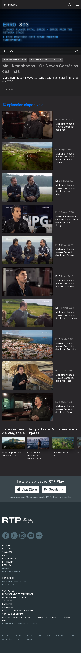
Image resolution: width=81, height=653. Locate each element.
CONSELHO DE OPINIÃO (13, 614)
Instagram (22, 535)
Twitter (14, 535)
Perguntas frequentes (14, 581)
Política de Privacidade (12, 635)
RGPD (4, 620)
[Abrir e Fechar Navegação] (77, 5)
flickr (39, 535)
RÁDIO (5, 555)
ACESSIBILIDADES (10, 601)
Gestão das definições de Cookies (19, 624)
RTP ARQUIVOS (9, 558)
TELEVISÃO (7, 552)
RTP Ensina (7, 562)
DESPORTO (7, 549)
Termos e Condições (54, 635)
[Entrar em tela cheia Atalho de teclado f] (76, 51)
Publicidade (70, 635)
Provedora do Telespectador (17, 594)
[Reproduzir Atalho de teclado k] (4, 51)
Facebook (5, 535)
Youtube (30, 535)
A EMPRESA (7, 607)
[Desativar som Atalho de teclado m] (12, 51)
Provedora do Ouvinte (14, 597)
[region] (40, 32)
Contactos (8, 584)
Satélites (7, 604)
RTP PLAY (6, 565)
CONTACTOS (8, 591)
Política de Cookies (34, 635)
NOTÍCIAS (6, 545)
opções (8, 88)
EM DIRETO (7, 568)
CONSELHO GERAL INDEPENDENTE (17, 610)
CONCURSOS (8, 578)
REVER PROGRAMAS (11, 572)
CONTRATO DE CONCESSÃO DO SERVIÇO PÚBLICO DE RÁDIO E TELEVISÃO (36, 617)
